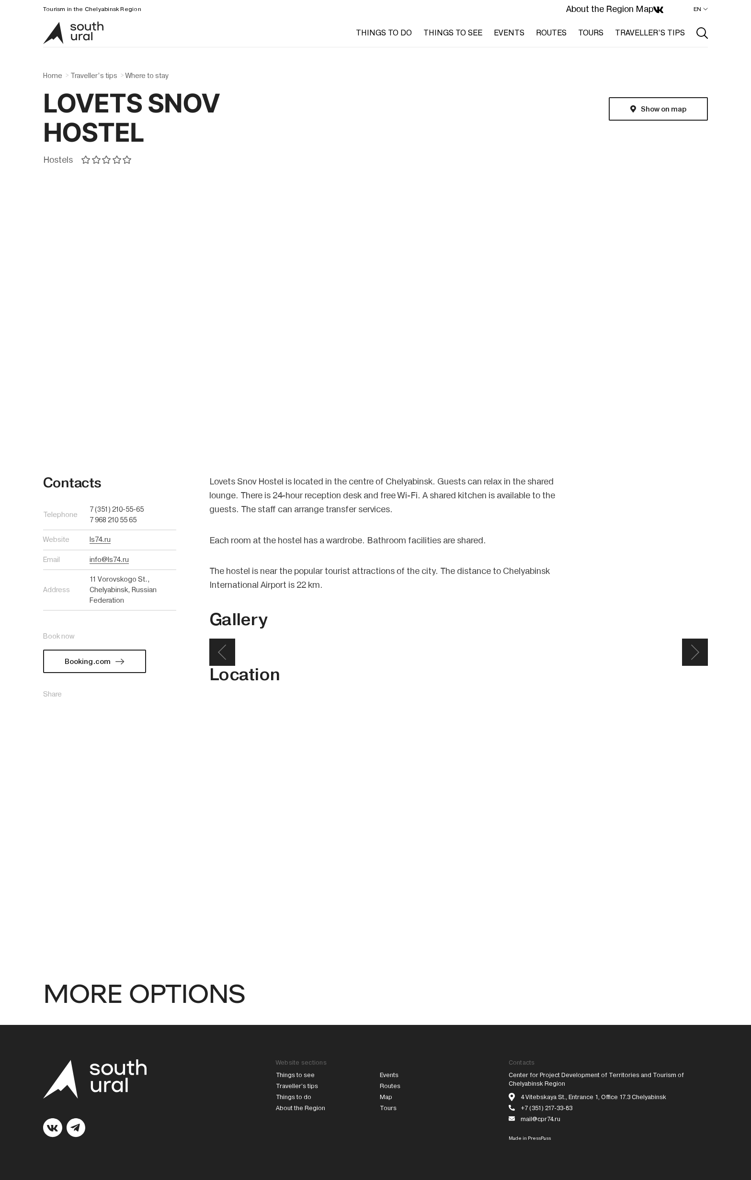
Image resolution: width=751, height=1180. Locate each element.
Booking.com (88, 661)
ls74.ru (100, 539)
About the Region (600, 9)
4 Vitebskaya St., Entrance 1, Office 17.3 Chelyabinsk (593, 1097)
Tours (388, 1108)
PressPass (539, 1138)
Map (644, 9)
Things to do (293, 1097)
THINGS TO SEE (452, 32)
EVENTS (509, 32)
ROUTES (551, 32)
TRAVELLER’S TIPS (650, 32)
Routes (390, 1086)
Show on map (663, 109)
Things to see (295, 1075)
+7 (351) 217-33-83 (546, 1108)
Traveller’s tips (93, 75)
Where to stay (147, 75)
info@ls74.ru (109, 559)
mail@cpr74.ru (540, 1119)
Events (389, 1075)
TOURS (590, 32)
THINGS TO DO (384, 32)
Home (52, 75)
